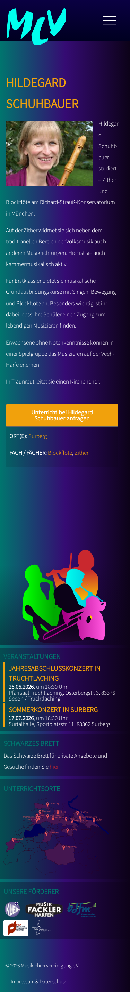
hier (54, 767)
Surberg (37, 436)
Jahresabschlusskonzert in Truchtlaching (55, 672)
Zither (81, 453)
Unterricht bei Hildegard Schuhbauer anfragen (62, 415)
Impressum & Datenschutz (38, 981)
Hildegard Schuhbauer (42, 91)
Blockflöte (60, 453)
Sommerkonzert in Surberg (53, 708)
